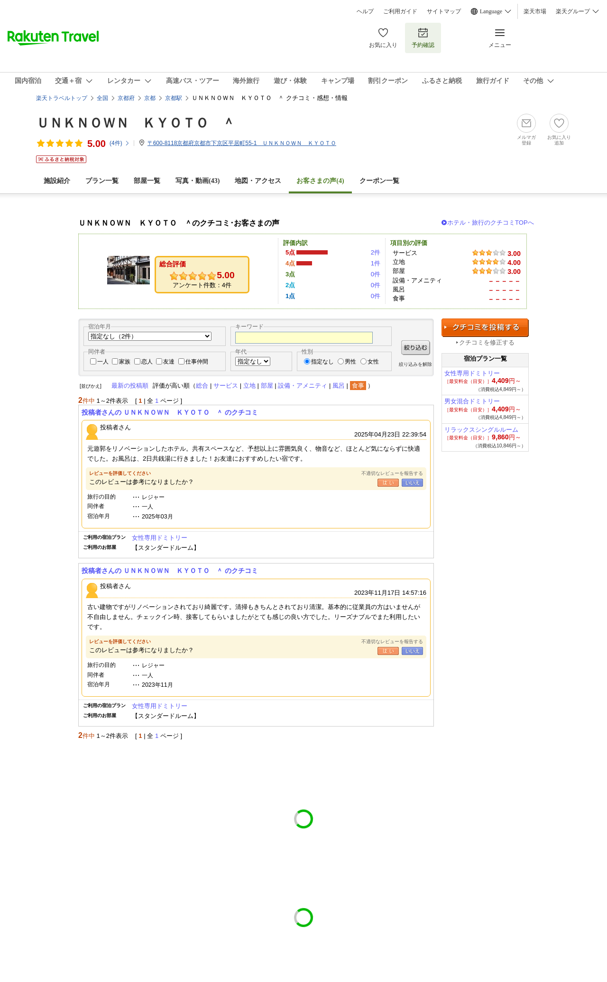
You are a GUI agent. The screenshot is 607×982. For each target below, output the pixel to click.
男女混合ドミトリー (472, 401)
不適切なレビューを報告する (392, 473)
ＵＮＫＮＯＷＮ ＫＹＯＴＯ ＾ (135, 123)
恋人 (147, 361)
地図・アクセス (258, 180)
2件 (375, 252)
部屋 (267, 385)
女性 (373, 361)
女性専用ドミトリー (159, 537)
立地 (249, 385)
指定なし (322, 361)
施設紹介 (57, 180)
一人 (103, 361)
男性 (350, 361)
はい (388, 483)
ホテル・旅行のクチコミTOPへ (490, 222)
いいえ (412, 483)
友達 (169, 361)
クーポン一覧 (379, 180)
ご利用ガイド (400, 11)
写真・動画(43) (197, 180)
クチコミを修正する (487, 342)
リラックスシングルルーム (481, 429)
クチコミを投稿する (485, 327)
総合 (202, 385)
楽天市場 (535, 11)
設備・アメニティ (302, 385)
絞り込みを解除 (415, 364)
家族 (124, 361)
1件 (375, 263)
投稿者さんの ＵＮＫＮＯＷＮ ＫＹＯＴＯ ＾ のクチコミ (170, 412)
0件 (375, 274)
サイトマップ (444, 11)
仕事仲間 (196, 361)
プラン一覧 (102, 180)
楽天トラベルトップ (61, 98)
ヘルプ (365, 11)
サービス (225, 385)
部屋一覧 (147, 180)
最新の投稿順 (129, 385)
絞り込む (415, 347)
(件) (120, 143)
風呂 (338, 385)
